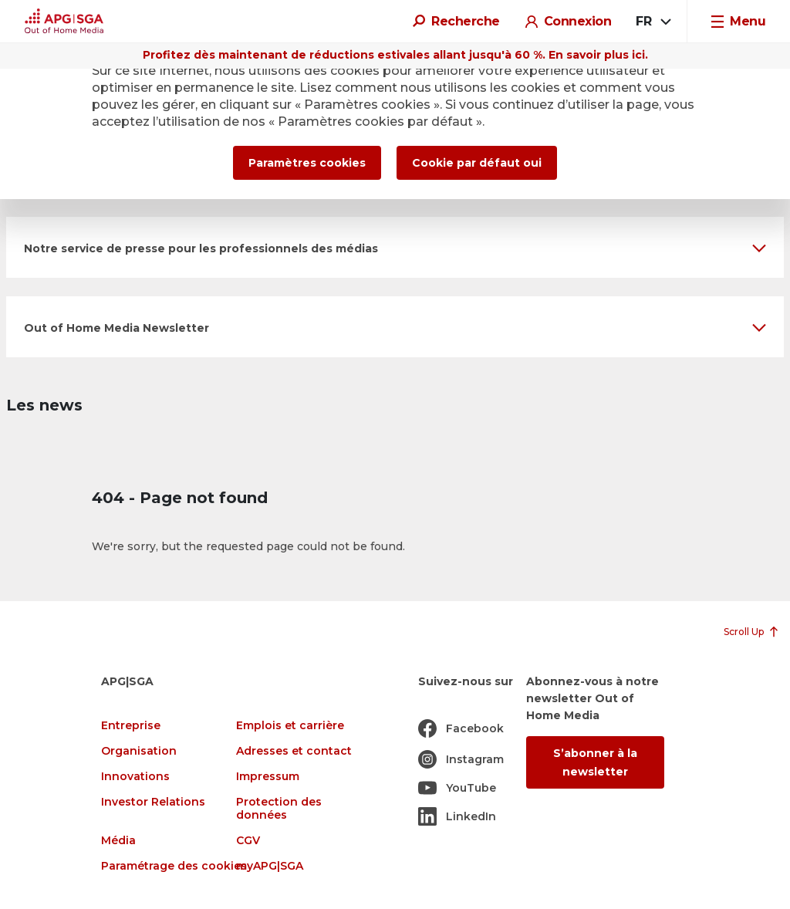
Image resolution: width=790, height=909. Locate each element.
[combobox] (652, 21)
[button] (395, 247)
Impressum (267, 776)
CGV (248, 840)
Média (118, 840)
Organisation (139, 751)
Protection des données (279, 809)
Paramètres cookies (307, 163)
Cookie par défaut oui (477, 163)
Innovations (135, 776)
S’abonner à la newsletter (595, 762)
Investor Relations (153, 802)
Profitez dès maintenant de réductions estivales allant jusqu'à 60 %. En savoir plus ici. (395, 55)
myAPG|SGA (269, 866)
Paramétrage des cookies (174, 866)
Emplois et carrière (290, 725)
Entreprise (130, 725)
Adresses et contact (294, 751)
